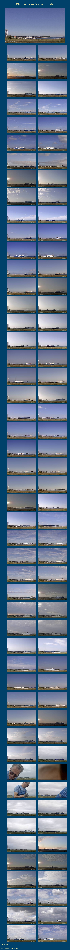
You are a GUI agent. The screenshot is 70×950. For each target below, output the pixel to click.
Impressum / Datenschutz (9, 948)
